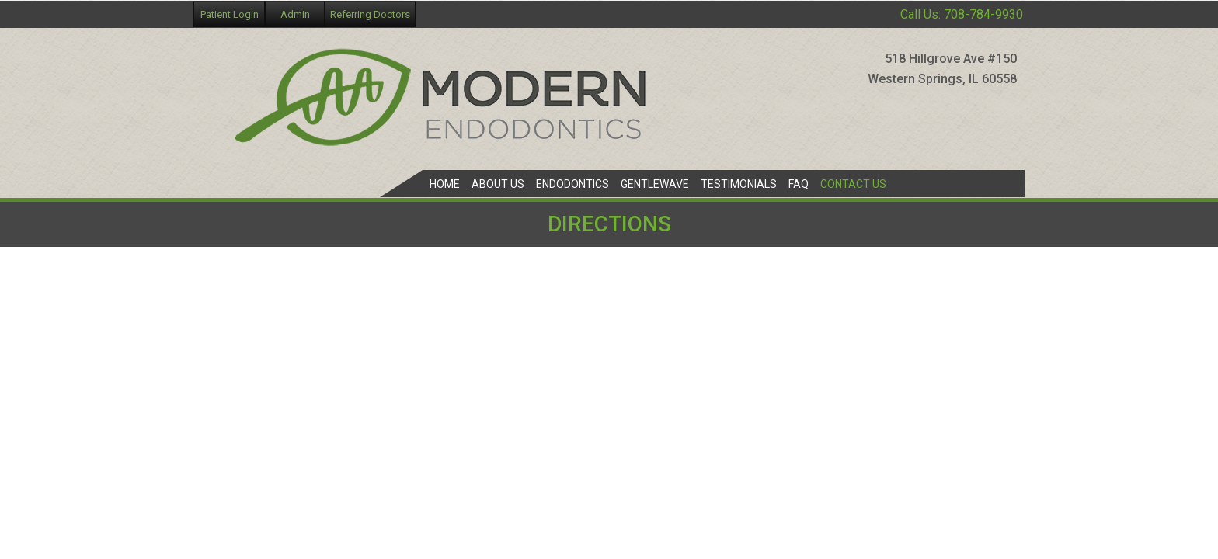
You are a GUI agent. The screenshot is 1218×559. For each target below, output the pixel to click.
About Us (498, 184)
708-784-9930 (983, 14)
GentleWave (655, 184)
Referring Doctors (370, 14)
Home (445, 184)
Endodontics (572, 184)
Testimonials (739, 184)
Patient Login (229, 14)
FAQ (798, 184)
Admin (295, 14)
